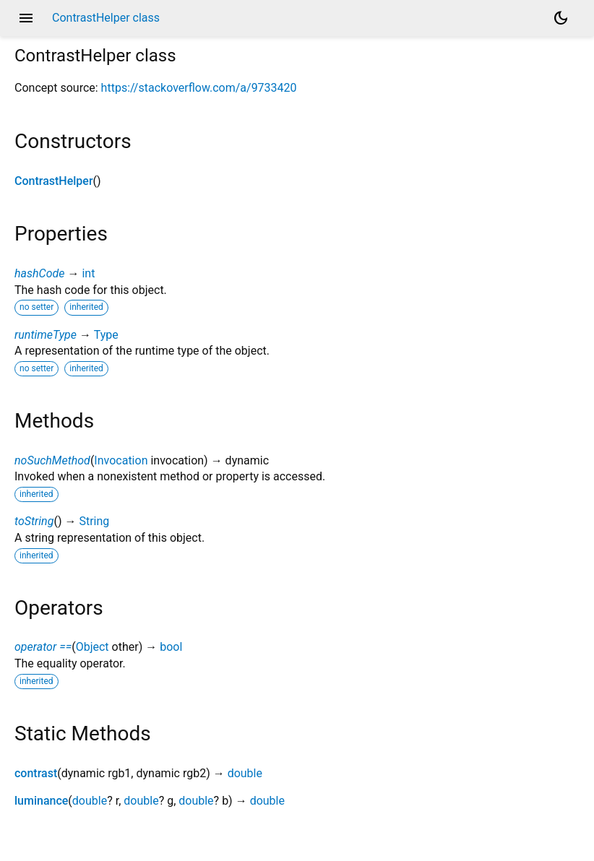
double (245, 773)
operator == (43, 647)
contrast (35, 773)
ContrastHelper (53, 181)
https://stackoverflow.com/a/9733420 (199, 88)
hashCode (39, 273)
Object (92, 647)
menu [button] (26, 18)
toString (33, 521)
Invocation (120, 460)
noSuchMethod (52, 460)
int (88, 273)
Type (106, 335)
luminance (41, 801)
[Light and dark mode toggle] (560, 18)
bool (171, 647)
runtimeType (45, 335)
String (94, 521)
